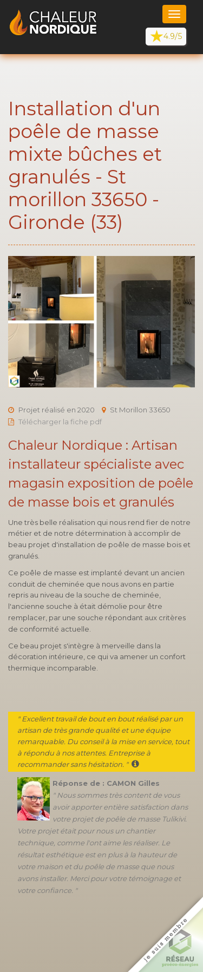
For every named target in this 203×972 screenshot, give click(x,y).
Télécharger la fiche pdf (60, 421)
